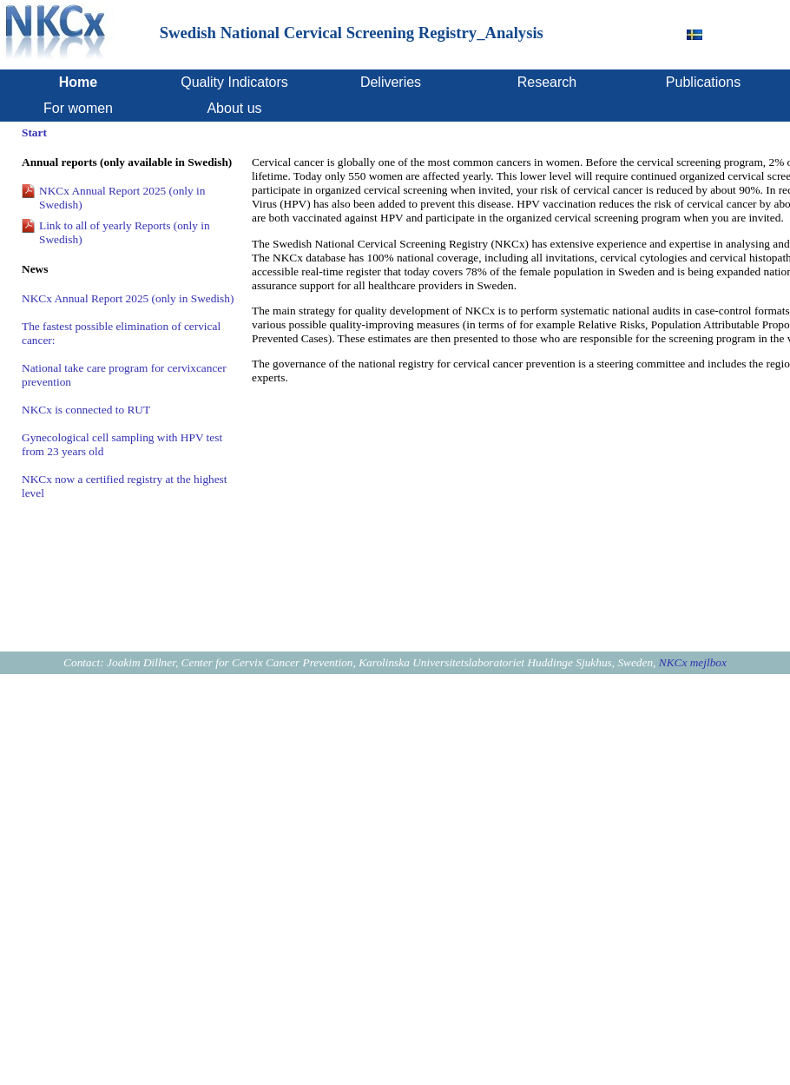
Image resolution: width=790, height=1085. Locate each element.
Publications (703, 82)
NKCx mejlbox (693, 662)
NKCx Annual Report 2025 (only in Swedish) (128, 298)
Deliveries (390, 82)
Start (34, 132)
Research (546, 82)
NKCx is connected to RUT (86, 409)
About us (234, 108)
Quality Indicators (234, 82)
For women (78, 108)
